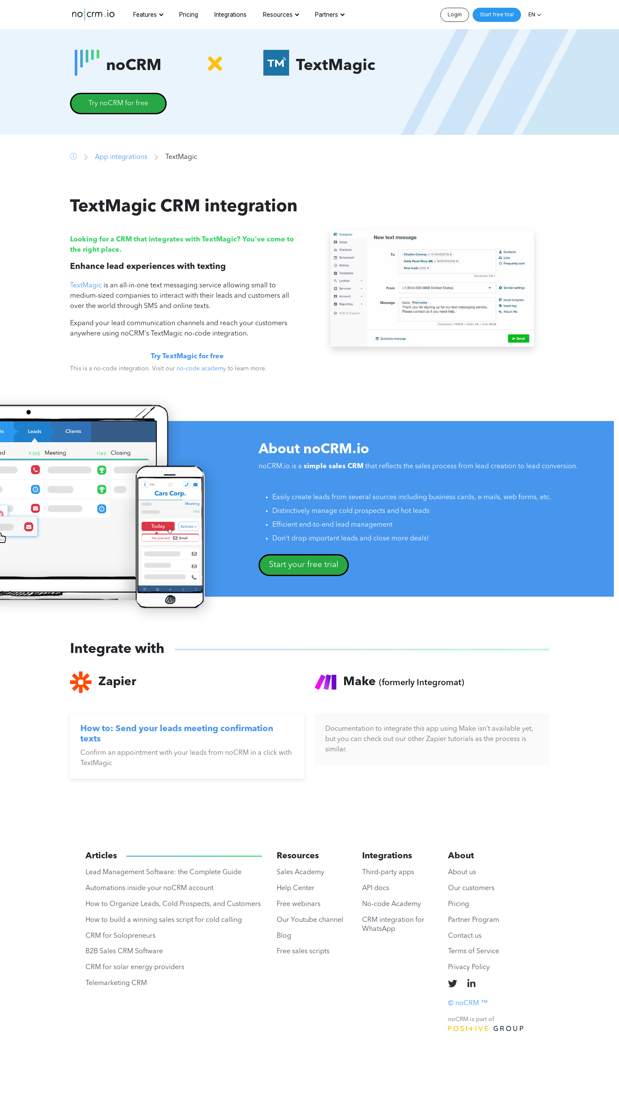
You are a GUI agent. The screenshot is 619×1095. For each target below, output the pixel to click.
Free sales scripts (303, 951)
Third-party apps (388, 872)
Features (145, 14)
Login (455, 14)
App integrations (121, 157)
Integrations (230, 14)
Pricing (188, 14)
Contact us (465, 936)
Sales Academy (300, 872)
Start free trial (497, 14)
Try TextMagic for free (187, 356)
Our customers (471, 888)
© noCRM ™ (468, 1003)
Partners (326, 14)
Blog (284, 936)
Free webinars (298, 904)
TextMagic (86, 285)
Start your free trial (303, 565)
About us (462, 872)
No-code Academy (391, 904)
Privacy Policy (469, 967)
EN (531, 14)
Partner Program (473, 920)
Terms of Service (473, 951)
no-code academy (201, 369)
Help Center (295, 888)
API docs (375, 888)
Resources (278, 14)
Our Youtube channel (310, 920)
